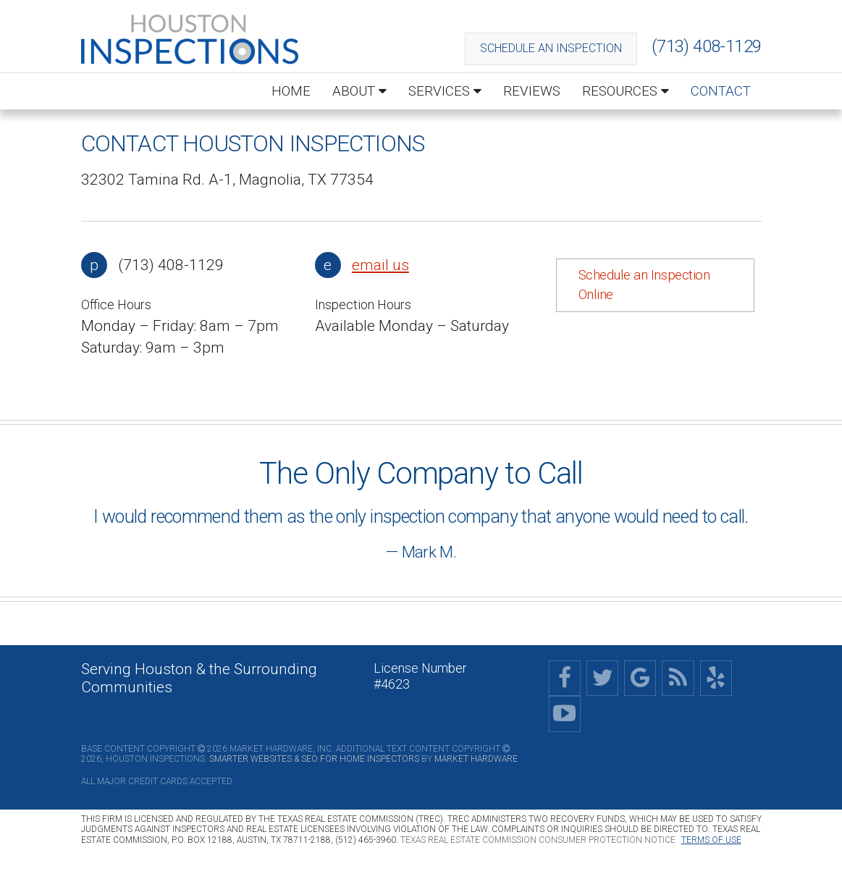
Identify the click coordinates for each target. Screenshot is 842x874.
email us (380, 265)
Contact (721, 91)
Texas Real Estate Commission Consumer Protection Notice (537, 840)
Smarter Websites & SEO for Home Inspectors (314, 759)
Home (291, 91)
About (359, 91)
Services (444, 91)
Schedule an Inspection (551, 48)
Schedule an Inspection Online (644, 284)
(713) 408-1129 (707, 46)
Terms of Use (711, 840)
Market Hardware (476, 759)
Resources (625, 91)
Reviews (531, 91)
